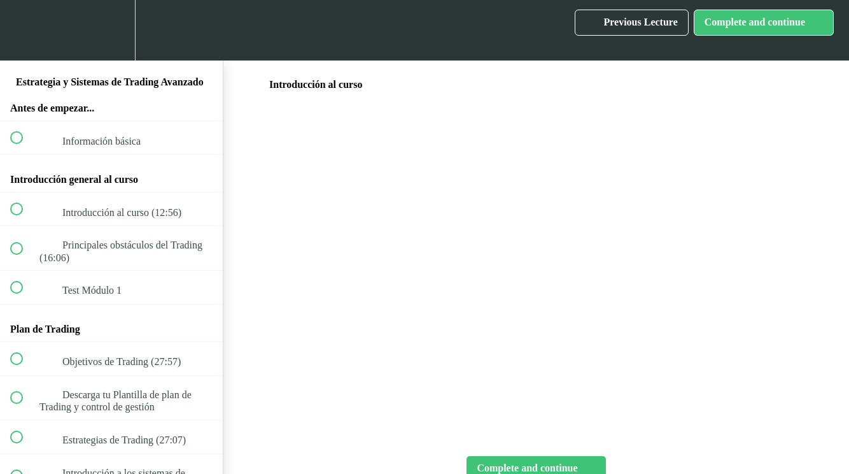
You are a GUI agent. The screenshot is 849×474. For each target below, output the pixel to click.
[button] (23, 30)
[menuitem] (111, 30)
